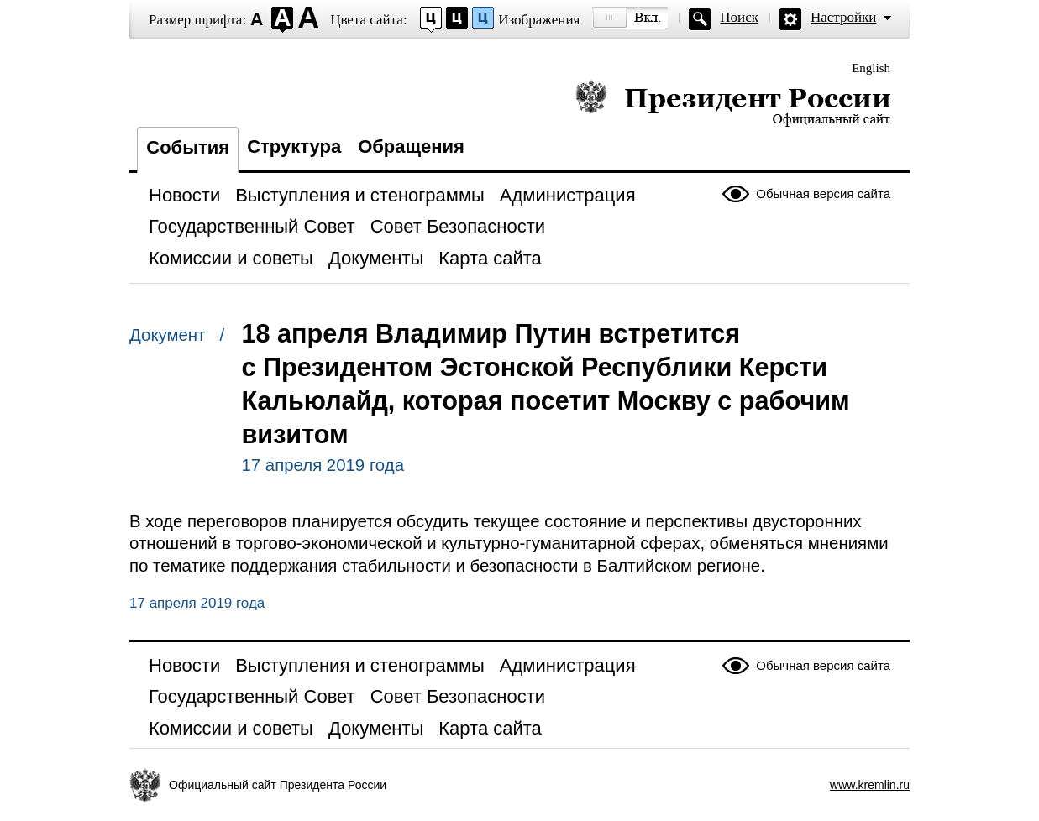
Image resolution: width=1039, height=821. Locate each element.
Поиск (739, 17)
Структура (294, 146)
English (871, 68)
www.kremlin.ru (870, 785)
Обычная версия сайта (823, 193)
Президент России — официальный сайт (732, 103)
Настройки (843, 17)
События (187, 147)
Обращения (411, 146)
